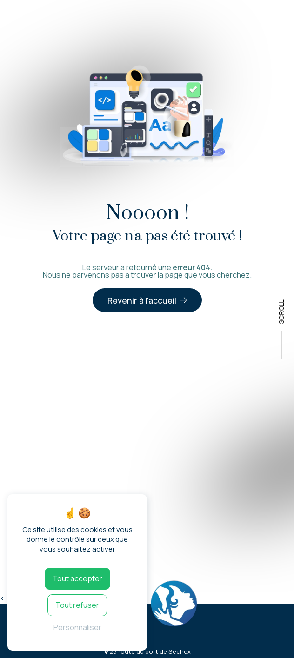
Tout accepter (77, 578)
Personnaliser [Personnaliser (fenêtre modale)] (77, 627)
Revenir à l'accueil (141, 300)
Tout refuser (77, 605)
